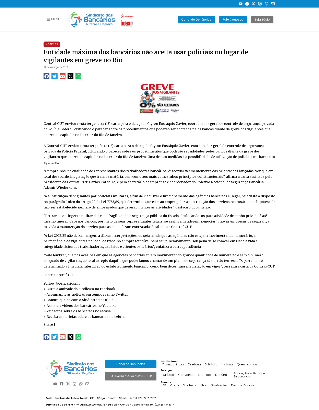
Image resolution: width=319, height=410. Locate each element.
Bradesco (190, 385)
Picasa (105, 311)
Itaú (204, 385)
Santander (219, 385)
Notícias (52, 44)
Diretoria (194, 364)
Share (48, 324)
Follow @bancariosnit (62, 283)
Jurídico (168, 375)
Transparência (173, 364)
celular (120, 317)
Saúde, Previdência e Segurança (249, 374)
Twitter (122, 294)
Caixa (174, 385)
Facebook (107, 289)
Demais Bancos (243, 385)
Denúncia (222, 375)
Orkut (108, 300)
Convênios (186, 375)
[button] (46, 76)
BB (164, 385)
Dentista (204, 375)
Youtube (109, 306)
